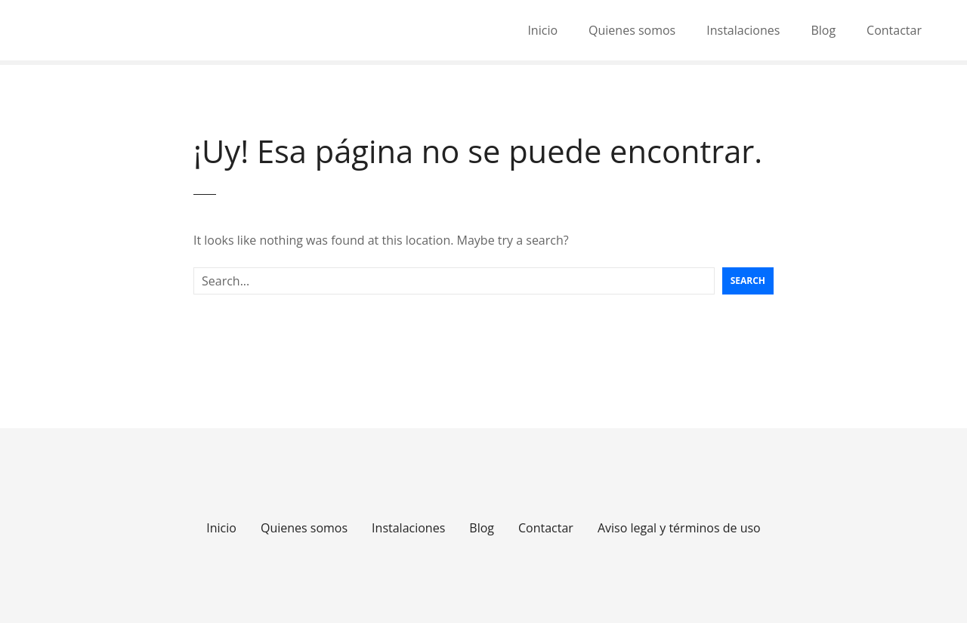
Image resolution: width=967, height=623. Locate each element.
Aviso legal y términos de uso (679, 528)
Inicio (542, 30)
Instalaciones (743, 30)
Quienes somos (632, 30)
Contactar (894, 30)
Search (748, 280)
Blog (823, 30)
